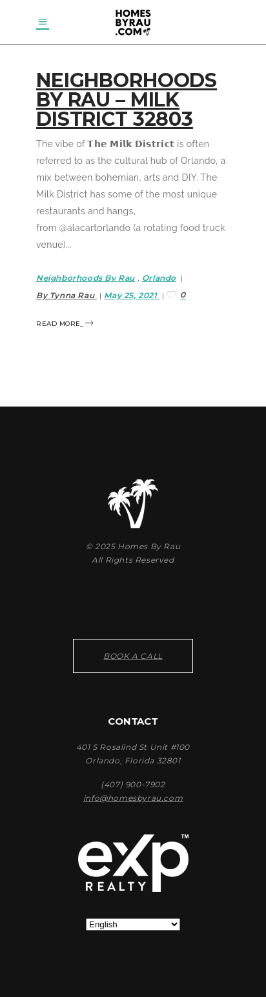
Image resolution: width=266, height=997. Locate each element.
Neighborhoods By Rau (85, 278)
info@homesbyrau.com (133, 798)
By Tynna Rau (66, 295)
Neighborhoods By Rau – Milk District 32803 (126, 99)
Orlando (159, 278)
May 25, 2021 (131, 295)
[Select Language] (133, 924)
